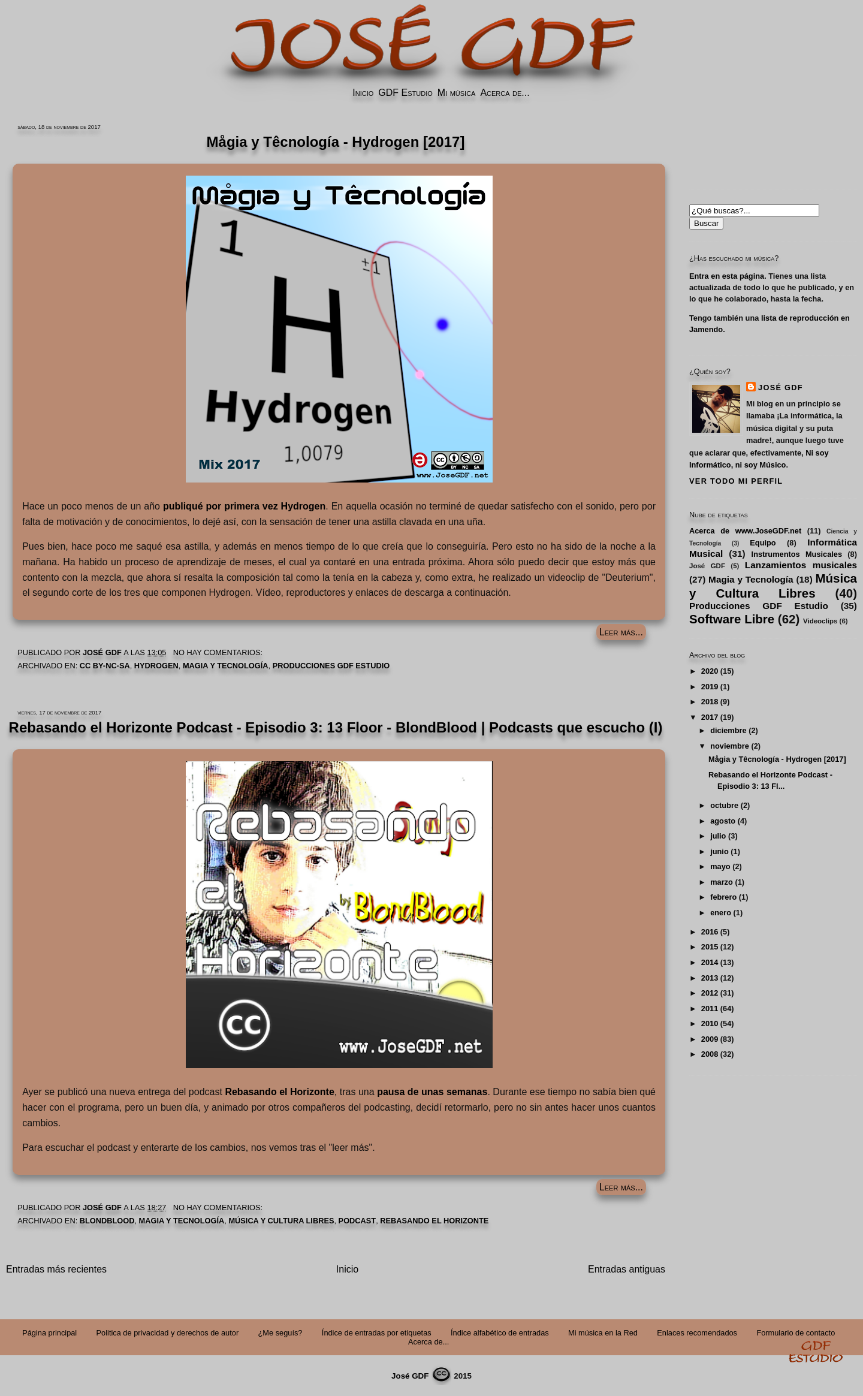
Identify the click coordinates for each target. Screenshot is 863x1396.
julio (718, 835)
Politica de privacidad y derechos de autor (167, 1332)
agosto (722, 820)
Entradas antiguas (626, 1269)
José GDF (780, 387)
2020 (709, 671)
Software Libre (731, 619)
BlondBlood (107, 1220)
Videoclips (820, 621)
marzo (721, 882)
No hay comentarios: (219, 652)
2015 (709, 946)
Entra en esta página (726, 276)
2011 (709, 1008)
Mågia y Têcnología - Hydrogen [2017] (777, 759)
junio (719, 851)
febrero (723, 897)
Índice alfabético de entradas (500, 1332)
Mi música (456, 93)
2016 (709, 931)
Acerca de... (504, 93)
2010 (709, 1023)
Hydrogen (156, 665)
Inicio (362, 93)
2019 (709, 686)
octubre (724, 805)
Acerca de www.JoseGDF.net (745, 530)
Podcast (357, 1220)
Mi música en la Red (603, 1332)
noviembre (729, 745)
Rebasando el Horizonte (279, 1092)
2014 (709, 962)
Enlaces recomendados (697, 1332)
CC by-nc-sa (105, 665)
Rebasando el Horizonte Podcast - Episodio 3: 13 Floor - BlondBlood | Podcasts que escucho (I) (336, 727)
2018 (709, 701)
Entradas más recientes (56, 1269)
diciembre (728, 730)
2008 (709, 1054)
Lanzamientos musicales (801, 565)
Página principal (49, 1332)
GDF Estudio (405, 93)
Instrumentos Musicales (797, 554)
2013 (709, 977)
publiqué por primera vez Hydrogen (244, 506)
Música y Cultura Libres (281, 1220)
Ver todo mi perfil (736, 481)
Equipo (763, 542)
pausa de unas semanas (432, 1092)
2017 (709, 717)
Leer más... (621, 632)
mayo (720, 866)
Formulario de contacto (795, 1332)
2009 (709, 1039)
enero (720, 912)
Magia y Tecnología (225, 665)
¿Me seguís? (280, 1332)
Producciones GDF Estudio (331, 665)
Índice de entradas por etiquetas (377, 1332)
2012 (709, 992)
